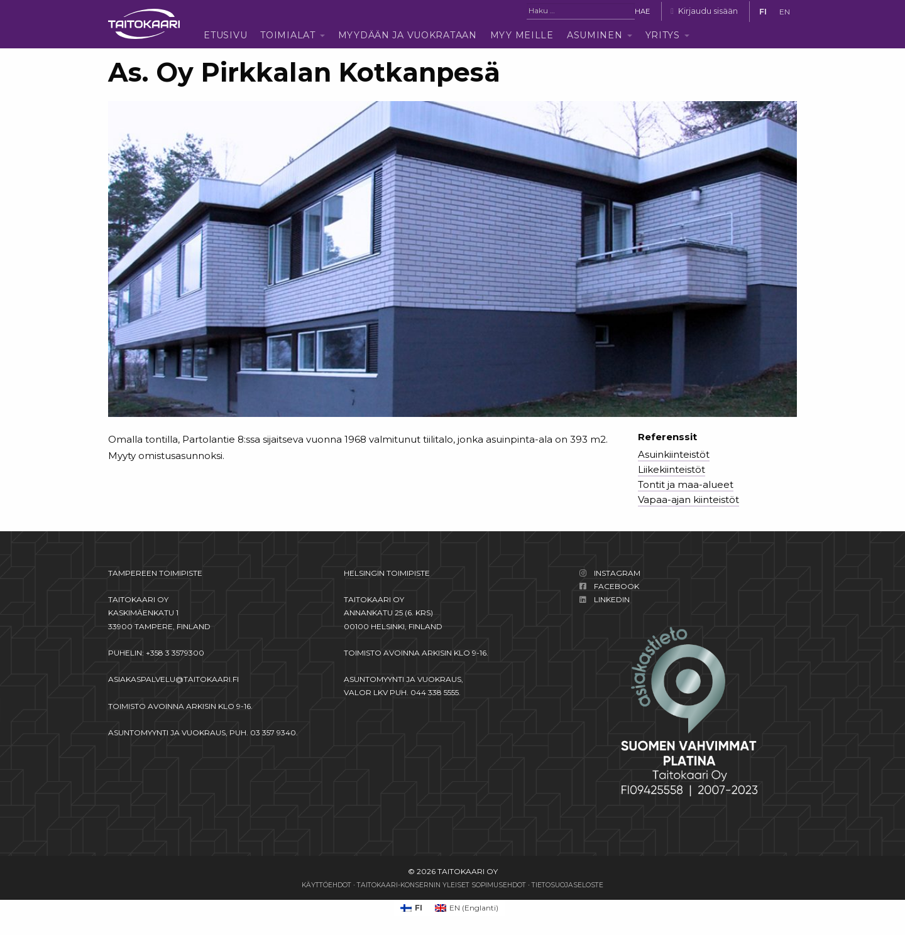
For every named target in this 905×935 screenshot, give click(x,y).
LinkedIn (612, 599)
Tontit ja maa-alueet (685, 484)
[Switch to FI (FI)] (411, 908)
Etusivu (225, 35)
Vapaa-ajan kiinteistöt (688, 499)
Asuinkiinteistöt (674, 454)
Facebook (616, 586)
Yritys (662, 35)
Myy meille (522, 35)
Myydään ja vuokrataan (407, 35)
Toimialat (287, 35)
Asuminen (595, 35)
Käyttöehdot (326, 885)
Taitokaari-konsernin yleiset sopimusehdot (441, 885)
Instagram (617, 573)
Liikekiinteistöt (671, 469)
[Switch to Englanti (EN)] (467, 908)
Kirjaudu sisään (708, 11)
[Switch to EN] (784, 11)
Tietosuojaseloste (567, 885)
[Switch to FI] (763, 11)
